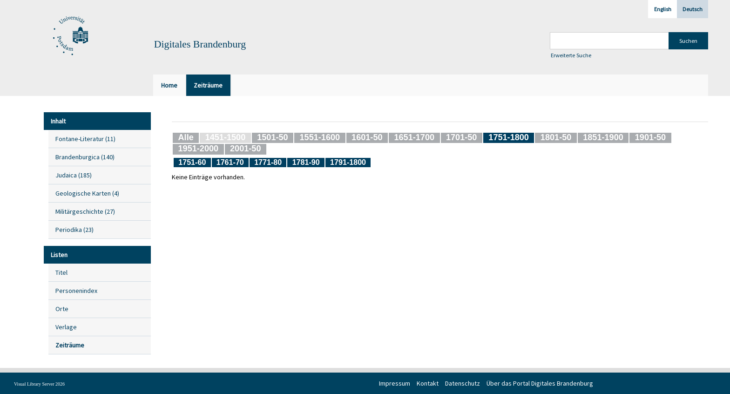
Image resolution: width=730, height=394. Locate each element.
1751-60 (192, 162)
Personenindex (76, 290)
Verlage (66, 327)
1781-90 (306, 162)
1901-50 (650, 137)
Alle (186, 137)
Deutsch (693, 9)
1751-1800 (508, 137)
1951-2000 (198, 148)
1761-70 (230, 162)
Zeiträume (69, 345)
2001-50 (245, 148)
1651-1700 (414, 137)
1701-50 (461, 137)
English (662, 9)
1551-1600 (320, 137)
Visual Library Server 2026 (39, 384)
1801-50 (556, 137)
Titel (61, 272)
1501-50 (272, 137)
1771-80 (268, 162)
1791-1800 (348, 162)
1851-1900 (603, 137)
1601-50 (366, 137)
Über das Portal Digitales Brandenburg (540, 383)
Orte (61, 309)
